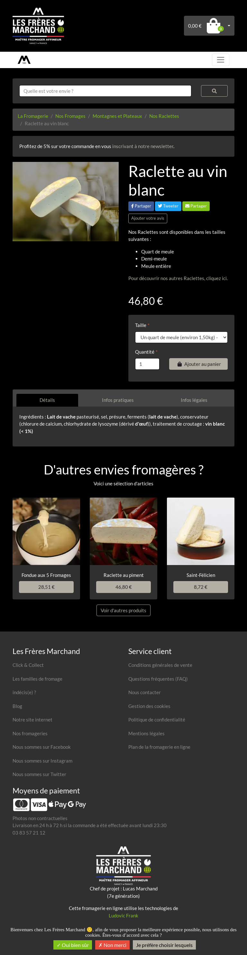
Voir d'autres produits (123, 610)
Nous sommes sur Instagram (42, 761)
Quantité (144, 352)
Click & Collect (28, 665)
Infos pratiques (118, 400)
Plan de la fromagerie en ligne (159, 747)
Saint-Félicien (201, 575)
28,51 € (46, 587)
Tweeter (168, 205)
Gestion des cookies (149, 706)
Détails (47, 400)
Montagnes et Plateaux (117, 116)
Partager (141, 205)
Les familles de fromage (37, 679)
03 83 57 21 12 (29, 833)
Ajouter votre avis (147, 218)
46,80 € (123, 587)
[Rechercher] (214, 91)
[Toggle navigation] (220, 60)
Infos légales (194, 400)
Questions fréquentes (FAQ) (158, 679)
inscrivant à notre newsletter (142, 146)
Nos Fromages (70, 116)
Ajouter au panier (198, 364)
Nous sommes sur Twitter (39, 774)
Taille (140, 325)
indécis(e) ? (24, 692)
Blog (17, 706)
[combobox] (105, 91)
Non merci (112, 945)
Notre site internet (32, 719)
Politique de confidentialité (156, 719)
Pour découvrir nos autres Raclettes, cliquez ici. (178, 278)
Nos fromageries (30, 733)
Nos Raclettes (164, 116)
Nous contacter (144, 692)
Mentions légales (146, 733)
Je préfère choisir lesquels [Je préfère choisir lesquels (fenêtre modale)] (164, 945)
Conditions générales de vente (160, 665)
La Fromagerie (33, 116)
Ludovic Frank (123, 915)
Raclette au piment (124, 575)
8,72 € (200, 587)
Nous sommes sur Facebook (42, 747)
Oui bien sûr (73, 945)
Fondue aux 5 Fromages (46, 575)
